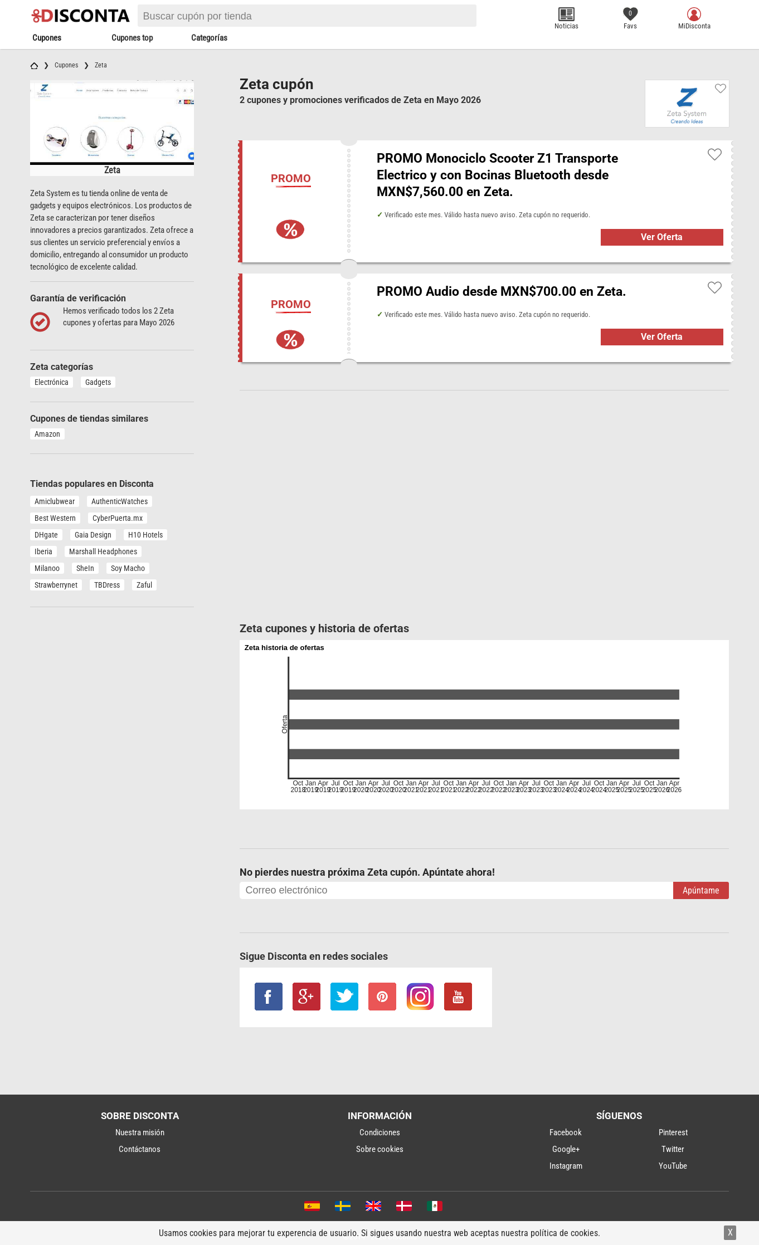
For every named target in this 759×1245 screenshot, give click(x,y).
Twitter (672, 1149)
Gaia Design (93, 534)
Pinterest (673, 1132)
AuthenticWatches (119, 501)
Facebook (565, 1132)
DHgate (46, 534)
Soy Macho (128, 568)
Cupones (46, 38)
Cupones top (132, 38)
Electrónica (52, 382)
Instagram (565, 1166)
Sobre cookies (379, 1149)
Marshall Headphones (103, 551)
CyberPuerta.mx (118, 518)
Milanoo (47, 568)
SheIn (85, 568)
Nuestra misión (139, 1132)
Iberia (43, 551)
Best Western (55, 518)
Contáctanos (139, 1149)
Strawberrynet (56, 584)
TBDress (107, 584)
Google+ (566, 1149)
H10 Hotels (145, 534)
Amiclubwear (55, 501)
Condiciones (379, 1132)
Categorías (209, 38)
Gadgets (98, 382)
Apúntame (701, 890)
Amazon (47, 433)
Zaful (144, 584)
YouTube (673, 1166)
